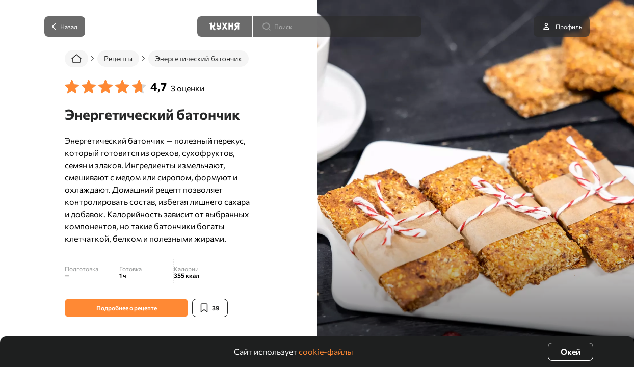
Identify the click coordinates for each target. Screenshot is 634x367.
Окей (570, 351)
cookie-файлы (326, 351)
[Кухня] (224, 26)
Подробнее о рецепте (126, 307)
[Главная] (76, 58)
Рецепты (118, 58)
